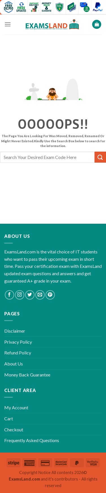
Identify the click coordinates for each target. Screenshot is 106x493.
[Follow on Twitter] (29, 295)
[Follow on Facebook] (9, 295)
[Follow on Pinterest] (50, 295)
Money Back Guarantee (27, 374)
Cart (8, 418)
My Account (16, 407)
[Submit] (100, 157)
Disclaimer (14, 330)
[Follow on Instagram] (19, 295)
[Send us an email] (40, 295)
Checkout (13, 429)
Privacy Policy (18, 342)
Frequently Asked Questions (31, 440)
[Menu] (7, 24)
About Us (13, 363)
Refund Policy (17, 352)
